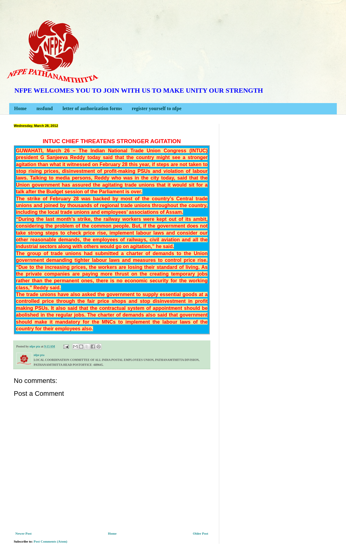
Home (20, 108)
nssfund (44, 108)
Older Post (200, 533)
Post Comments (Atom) (50, 541)
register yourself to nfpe (156, 108)
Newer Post (23, 533)
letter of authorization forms (92, 108)
